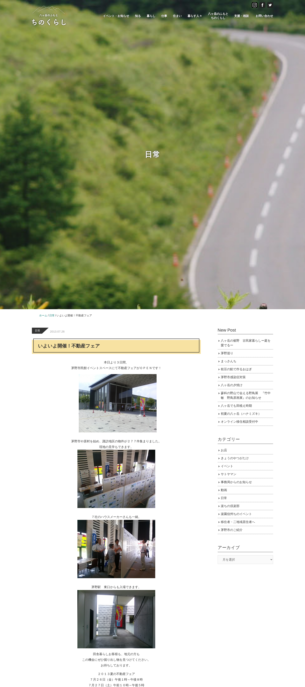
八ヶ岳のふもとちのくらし (218, 15)
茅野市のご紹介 (232, 530)
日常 (37, 330)
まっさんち (228, 361)
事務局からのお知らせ (236, 482)
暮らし (151, 15)
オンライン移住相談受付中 (239, 421)
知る (138, 15)
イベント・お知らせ (116, 15)
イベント (227, 466)
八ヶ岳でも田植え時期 (236, 405)
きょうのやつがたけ (235, 458)
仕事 (164, 15)
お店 (224, 450)
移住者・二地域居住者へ (238, 522)
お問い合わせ (264, 15)
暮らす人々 (195, 15)
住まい (177, 15)
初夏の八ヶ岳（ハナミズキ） (241, 413)
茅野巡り (227, 353)
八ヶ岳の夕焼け (232, 385)
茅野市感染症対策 (233, 377)
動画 (224, 490)
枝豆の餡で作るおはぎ (236, 369)
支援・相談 (241, 15)
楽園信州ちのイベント (236, 514)
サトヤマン (228, 474)
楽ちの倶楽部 (230, 506)
